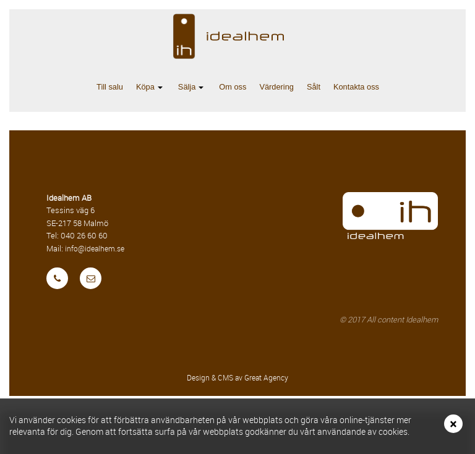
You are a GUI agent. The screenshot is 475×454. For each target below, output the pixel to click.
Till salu (109, 86)
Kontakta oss (356, 86)
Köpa (152, 87)
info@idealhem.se (94, 248)
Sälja (193, 87)
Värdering (276, 86)
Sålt (313, 86)
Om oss (232, 86)
